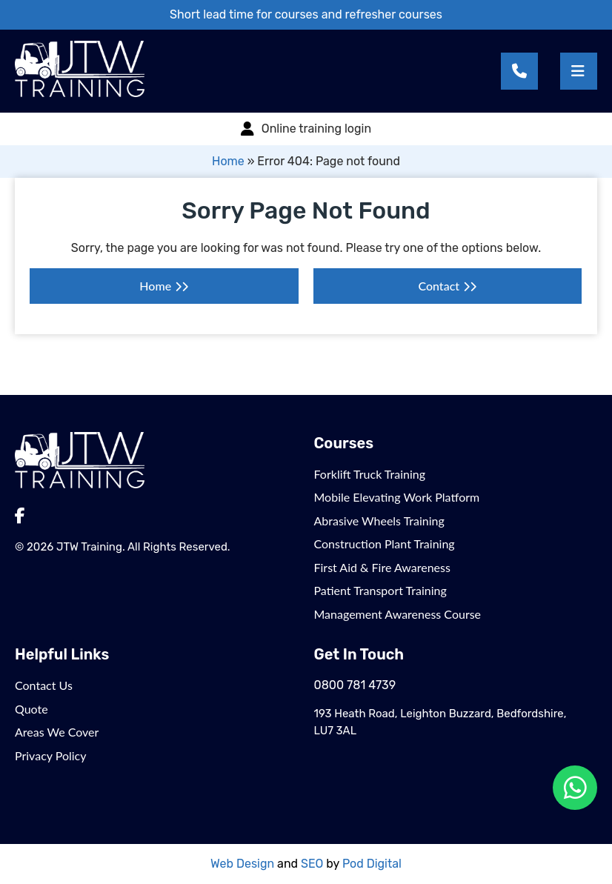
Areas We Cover (57, 732)
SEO (312, 864)
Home (228, 161)
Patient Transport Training (380, 590)
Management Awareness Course (398, 614)
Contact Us (44, 685)
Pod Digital (372, 864)
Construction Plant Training (384, 543)
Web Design (242, 864)
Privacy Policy (51, 755)
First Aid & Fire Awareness (382, 567)
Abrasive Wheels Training (379, 521)
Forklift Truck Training (370, 474)
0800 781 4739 (355, 685)
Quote (31, 709)
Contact (438, 286)
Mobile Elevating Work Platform (397, 497)
